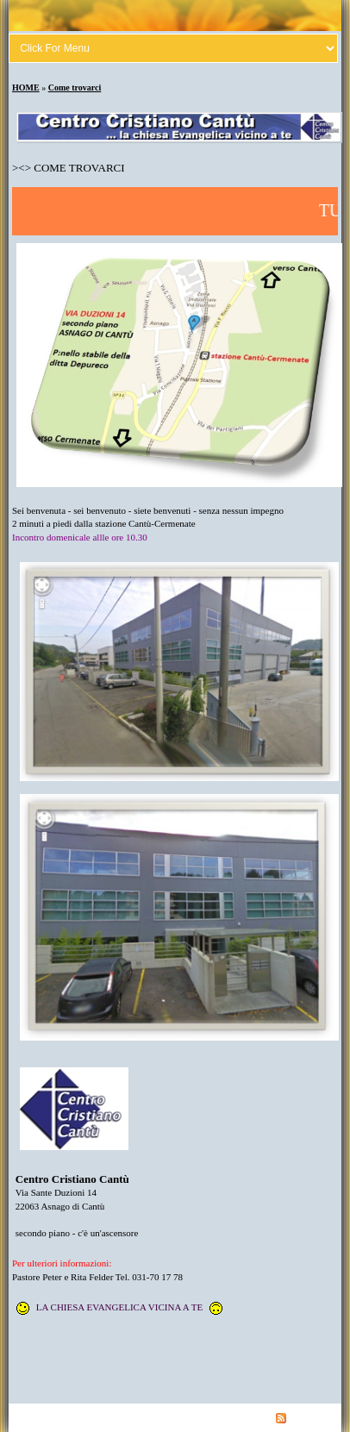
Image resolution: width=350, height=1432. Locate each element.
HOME (26, 87)
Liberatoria (67, 1417)
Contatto (172, 1417)
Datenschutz (122, 1417)
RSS (291, 1417)
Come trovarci (75, 87)
